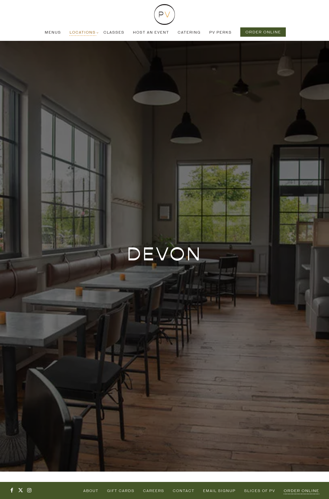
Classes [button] (113, 33)
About (91, 491)
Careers (153, 491)
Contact (184, 491)
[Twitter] (20, 490)
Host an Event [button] (151, 33)
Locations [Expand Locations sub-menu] (83, 32)
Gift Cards (120, 491)
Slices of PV (259, 491)
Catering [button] (189, 33)
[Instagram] (29, 490)
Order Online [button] (263, 32)
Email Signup (219, 491)
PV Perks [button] (220, 33)
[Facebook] (11, 490)
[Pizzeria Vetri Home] (164, 14)
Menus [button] (53, 33)
